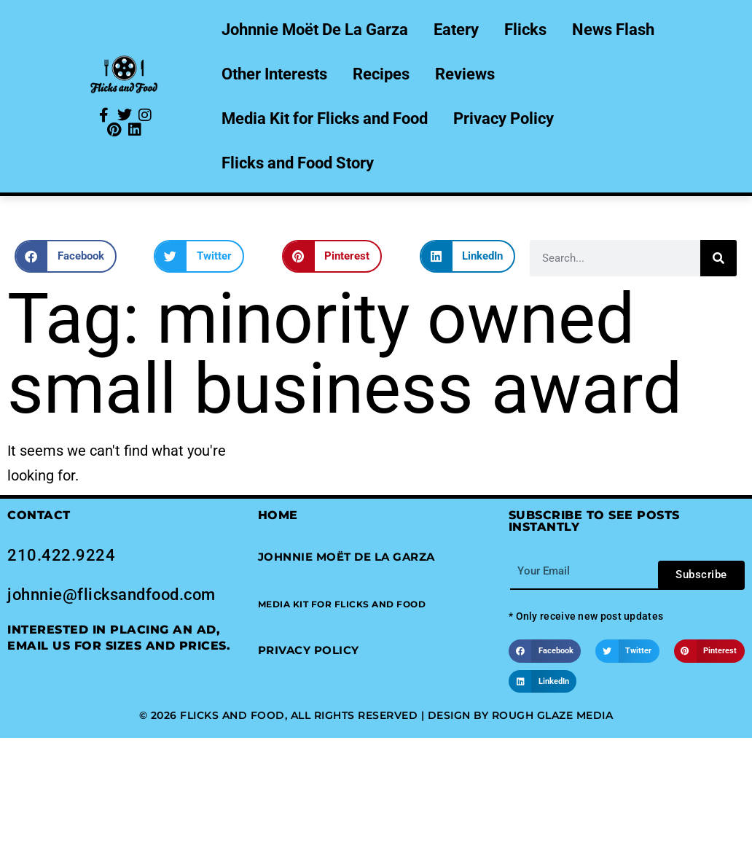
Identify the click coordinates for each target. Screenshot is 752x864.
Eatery (456, 29)
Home (278, 515)
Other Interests (274, 74)
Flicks (525, 29)
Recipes (381, 74)
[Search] (718, 258)
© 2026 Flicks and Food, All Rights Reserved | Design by (315, 715)
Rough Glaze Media (553, 715)
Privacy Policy (503, 118)
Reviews (465, 74)
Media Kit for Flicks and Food (325, 118)
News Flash (613, 29)
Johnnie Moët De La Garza (315, 29)
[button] (66, 256)
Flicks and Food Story (298, 163)
